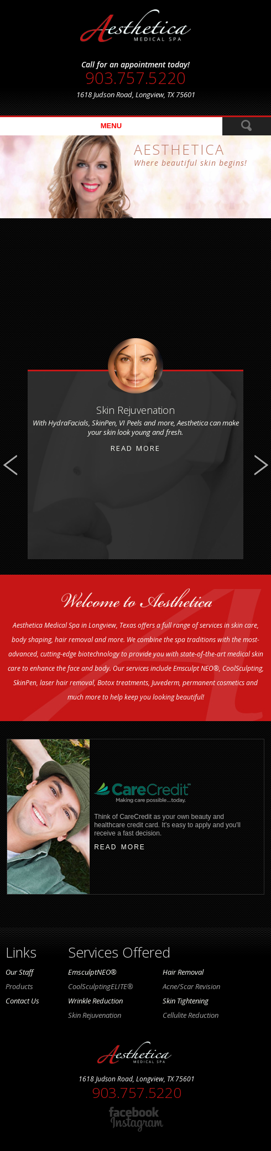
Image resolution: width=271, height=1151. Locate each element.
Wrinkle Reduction (95, 1001)
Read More (135, 448)
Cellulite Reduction (190, 1015)
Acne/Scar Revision (191, 986)
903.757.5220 (135, 78)
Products (19, 986)
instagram (137, 1124)
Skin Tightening (186, 1001)
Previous (10, 465)
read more (119, 847)
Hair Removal (183, 972)
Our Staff (19, 972)
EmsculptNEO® (92, 972)
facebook (136, 1112)
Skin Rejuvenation (94, 1015)
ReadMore (246, 126)
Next (260, 465)
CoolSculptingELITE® (100, 986)
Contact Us (22, 1001)
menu (111, 126)
